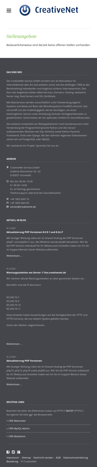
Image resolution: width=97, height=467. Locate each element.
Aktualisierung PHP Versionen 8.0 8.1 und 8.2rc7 (35, 232)
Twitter (13, 452)
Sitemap (26, 457)
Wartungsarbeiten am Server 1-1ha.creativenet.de (36, 272)
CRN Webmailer (17, 420)
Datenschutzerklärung (75, 457)
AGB (58, 457)
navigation (9, 10)
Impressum (13, 457)
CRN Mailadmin (17, 436)
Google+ (18, 452)
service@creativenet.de (23, 206)
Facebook (8, 452)
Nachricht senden (43, 457)
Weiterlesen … (14, 255)
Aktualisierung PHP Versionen (24, 360)
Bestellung (12, 461)
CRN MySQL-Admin (19, 428)
